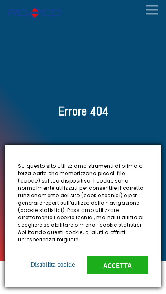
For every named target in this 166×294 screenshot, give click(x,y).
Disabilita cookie (52, 264)
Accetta (117, 265)
